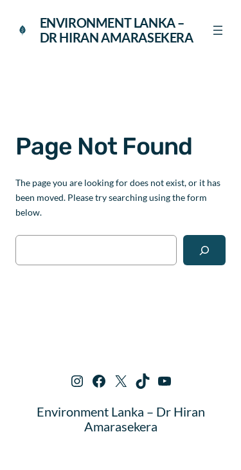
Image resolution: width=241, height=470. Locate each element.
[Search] (204, 250)
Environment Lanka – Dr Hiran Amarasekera (116, 30)
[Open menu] (218, 30)
